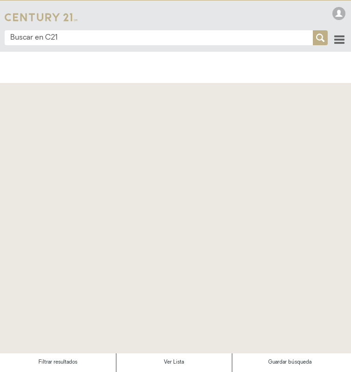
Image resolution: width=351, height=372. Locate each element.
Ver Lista (174, 362)
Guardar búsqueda (289, 362)
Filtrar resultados (58, 362)
